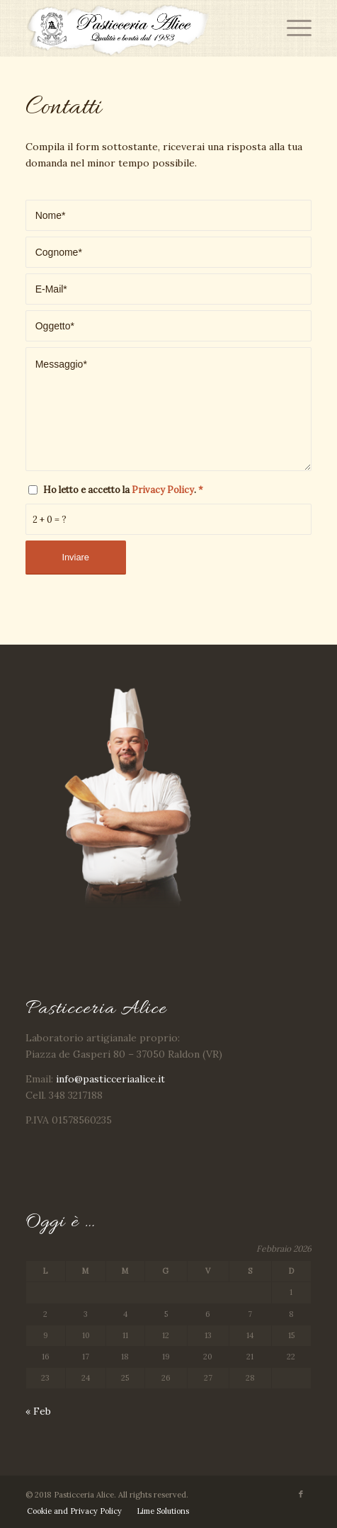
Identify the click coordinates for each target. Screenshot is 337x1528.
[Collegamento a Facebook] (301, 1494)
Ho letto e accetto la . (123, 490)
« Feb (38, 1411)
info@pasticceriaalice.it (110, 1079)
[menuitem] (74, 1511)
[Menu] (292, 28)
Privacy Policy (163, 490)
